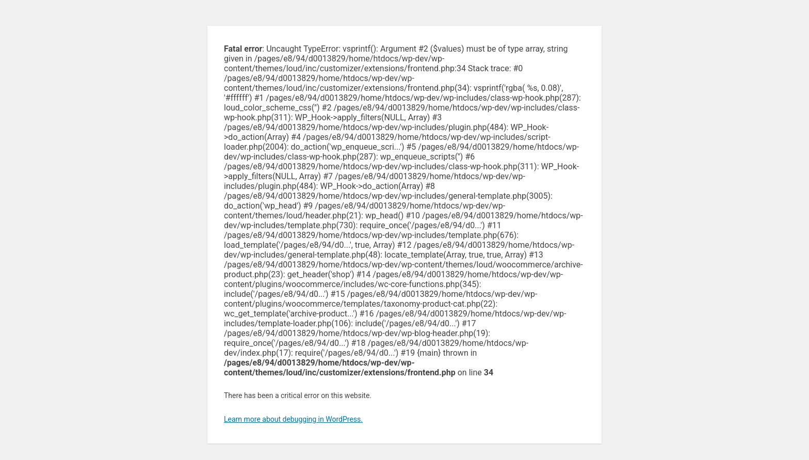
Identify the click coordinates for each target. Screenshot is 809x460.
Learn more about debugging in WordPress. (293, 419)
